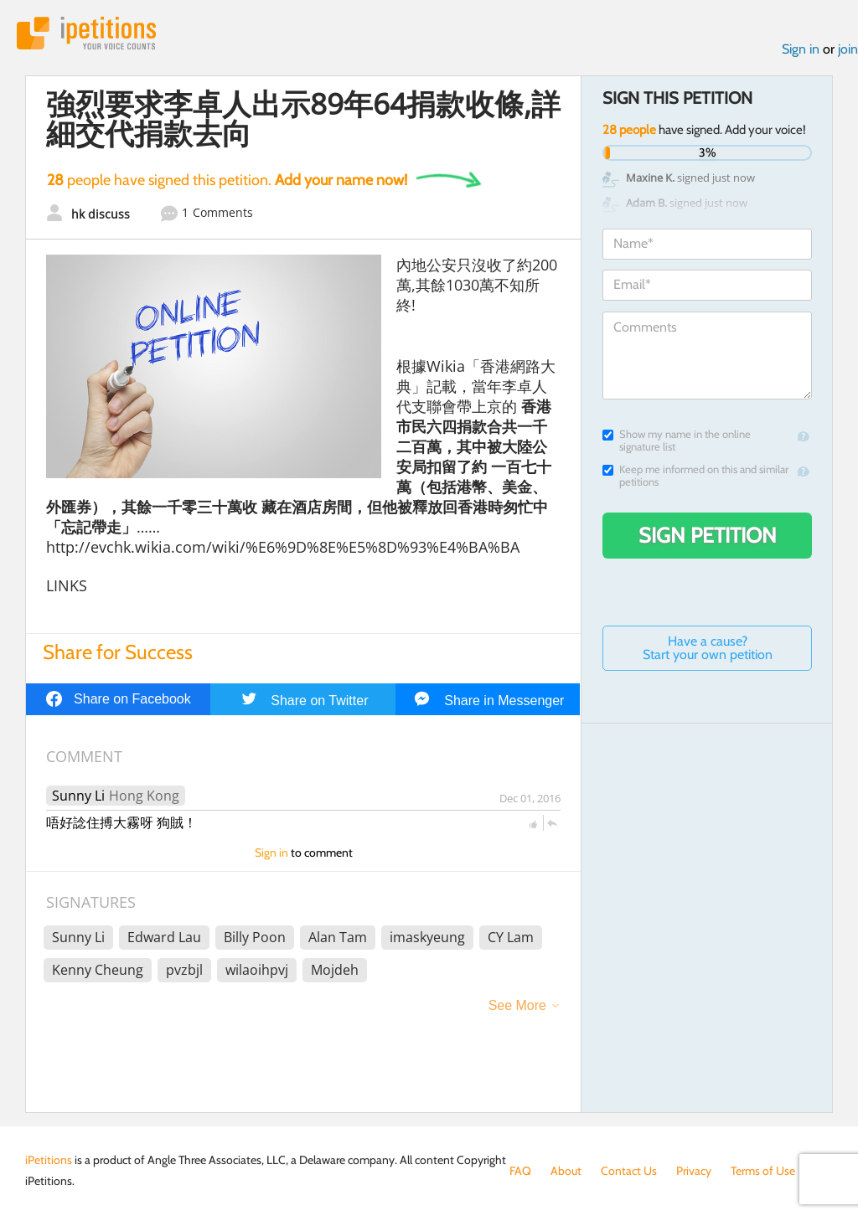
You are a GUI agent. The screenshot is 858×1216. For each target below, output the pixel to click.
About (565, 1170)
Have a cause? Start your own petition (708, 647)
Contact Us (629, 1170)
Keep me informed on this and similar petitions (695, 475)
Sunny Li (78, 795)
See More (517, 1005)
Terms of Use (763, 1170)
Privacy (693, 1170)
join (848, 49)
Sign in (800, 49)
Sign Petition (707, 535)
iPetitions (86, 33)
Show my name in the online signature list (676, 440)
